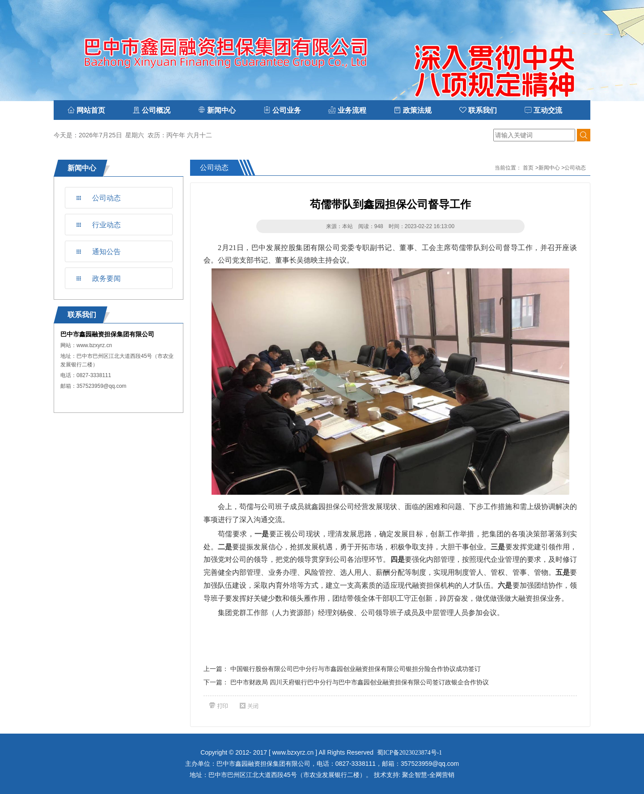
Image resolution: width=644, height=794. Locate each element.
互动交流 (543, 110)
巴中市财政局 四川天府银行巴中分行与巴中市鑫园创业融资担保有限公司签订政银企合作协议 (359, 682)
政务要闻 (106, 278)
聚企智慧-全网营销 (428, 774)
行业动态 (106, 225)
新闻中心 (549, 168)
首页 (528, 168)
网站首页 (86, 110)
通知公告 (106, 251)
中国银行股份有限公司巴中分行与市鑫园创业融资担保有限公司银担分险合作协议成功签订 (355, 668)
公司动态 (106, 198)
